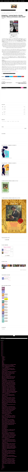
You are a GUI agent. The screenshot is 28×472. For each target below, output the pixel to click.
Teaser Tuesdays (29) (5, 442)
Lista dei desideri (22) (4, 426)
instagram (13, 109)
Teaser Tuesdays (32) (5, 370)
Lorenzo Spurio (10, 73)
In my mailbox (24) (4, 405)
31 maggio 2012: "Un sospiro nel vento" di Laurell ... (8, 444)
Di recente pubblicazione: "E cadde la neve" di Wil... (8, 429)
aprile (3, 464)
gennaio (3, 467)
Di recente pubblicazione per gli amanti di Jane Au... (8, 439)
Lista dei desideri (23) (4, 425)
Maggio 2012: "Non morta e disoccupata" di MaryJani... (9, 402)
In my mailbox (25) (4, 379)
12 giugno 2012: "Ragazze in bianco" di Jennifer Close (9, 392)
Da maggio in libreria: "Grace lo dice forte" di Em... (8, 380)
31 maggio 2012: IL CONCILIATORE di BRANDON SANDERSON (9, 391)
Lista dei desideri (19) (4, 454)
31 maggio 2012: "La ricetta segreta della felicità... (8, 386)
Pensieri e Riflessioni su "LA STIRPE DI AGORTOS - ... (8, 437)
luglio (3, 361)
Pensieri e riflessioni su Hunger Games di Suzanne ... (9, 450)
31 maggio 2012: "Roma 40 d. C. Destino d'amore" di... (9, 388)
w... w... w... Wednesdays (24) (5, 438)
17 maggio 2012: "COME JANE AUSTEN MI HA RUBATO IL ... (9, 447)
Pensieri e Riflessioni (4, 121)
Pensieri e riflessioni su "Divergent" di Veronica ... (8, 459)
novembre (3, 357)
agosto (3, 360)
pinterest (13, 111)
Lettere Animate (7, 73)
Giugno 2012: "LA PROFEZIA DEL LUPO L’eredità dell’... (9, 383)
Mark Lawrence (5, 252)
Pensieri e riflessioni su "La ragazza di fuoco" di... (8, 432)
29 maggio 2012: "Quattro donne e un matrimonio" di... (9, 408)
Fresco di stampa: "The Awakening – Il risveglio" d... (8, 415)
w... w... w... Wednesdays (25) (5, 414)
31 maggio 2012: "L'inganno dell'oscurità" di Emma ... (9, 390)
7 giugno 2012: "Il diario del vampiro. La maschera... (8, 397)
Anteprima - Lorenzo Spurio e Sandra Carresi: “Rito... (8, 416)
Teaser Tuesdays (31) (5, 396)
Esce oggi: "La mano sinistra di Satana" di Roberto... (9, 460)
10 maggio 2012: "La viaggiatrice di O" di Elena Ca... (8, 458)
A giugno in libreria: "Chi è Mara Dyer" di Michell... (8, 461)
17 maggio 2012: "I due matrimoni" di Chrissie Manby (9, 435)
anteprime (4, 73)
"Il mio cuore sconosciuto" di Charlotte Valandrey (8, 409)
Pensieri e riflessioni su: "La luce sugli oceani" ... (8, 381)
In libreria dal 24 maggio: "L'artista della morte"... (8, 385)
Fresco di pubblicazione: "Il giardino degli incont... (8, 455)
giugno (3, 362)
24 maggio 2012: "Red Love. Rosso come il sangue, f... (9, 407)
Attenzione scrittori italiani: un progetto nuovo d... (8, 421)
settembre (3, 359)
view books (9, 280)
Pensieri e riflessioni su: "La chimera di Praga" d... (8, 372)
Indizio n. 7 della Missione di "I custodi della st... (8, 419)
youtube (13, 114)
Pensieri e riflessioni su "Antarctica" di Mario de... (8, 399)
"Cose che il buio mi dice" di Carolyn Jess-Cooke (8, 368)
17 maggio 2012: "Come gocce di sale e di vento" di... (9, 440)
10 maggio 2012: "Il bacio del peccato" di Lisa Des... (8, 448)
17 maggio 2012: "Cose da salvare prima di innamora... (9, 441)
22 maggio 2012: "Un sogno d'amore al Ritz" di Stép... (9, 401)
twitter (13, 113)
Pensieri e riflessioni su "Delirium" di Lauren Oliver (8, 463)
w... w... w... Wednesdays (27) (5, 367)
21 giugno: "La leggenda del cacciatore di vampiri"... (9, 366)
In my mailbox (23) (4, 428)
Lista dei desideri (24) (4, 403)
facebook (13, 108)
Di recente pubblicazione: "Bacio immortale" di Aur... (9, 451)
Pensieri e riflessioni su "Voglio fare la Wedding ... (8, 420)
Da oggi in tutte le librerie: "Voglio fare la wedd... (8, 436)
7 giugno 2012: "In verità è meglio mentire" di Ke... (8, 395)
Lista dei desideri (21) (4, 427)
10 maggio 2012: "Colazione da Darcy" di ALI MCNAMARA (9, 456)
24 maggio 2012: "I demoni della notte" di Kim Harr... (8, 398)
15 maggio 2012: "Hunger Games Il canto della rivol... (9, 453)
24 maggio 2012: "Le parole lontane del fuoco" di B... (8, 404)
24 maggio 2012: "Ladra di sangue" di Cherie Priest (8, 417)
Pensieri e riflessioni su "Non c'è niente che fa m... (8, 422)
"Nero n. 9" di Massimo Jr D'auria (6, 375)
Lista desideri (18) (4, 457)
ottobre (3, 358)
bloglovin (13, 106)
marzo (3, 465)
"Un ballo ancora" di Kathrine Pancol (6, 411)
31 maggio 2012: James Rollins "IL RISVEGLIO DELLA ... (9, 369)
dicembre (3, 356)
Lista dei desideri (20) (4, 431)
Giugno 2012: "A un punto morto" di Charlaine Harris (8, 400)
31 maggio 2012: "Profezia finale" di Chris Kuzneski (8, 382)
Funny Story (4, 249)
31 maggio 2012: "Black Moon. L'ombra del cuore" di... (9, 434)
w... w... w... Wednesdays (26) (5, 393)
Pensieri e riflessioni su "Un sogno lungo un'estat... (8, 406)
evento (10, 121)
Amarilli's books (5, 263)
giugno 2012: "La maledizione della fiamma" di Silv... (8, 376)
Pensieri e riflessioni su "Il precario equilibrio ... (8, 365)
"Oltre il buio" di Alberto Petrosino (6, 374)
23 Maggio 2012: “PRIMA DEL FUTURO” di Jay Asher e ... (9, 443)
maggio (3, 363)
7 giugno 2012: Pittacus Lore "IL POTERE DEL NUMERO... (9, 364)
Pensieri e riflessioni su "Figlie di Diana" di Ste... (8, 424)
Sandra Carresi (14, 73)
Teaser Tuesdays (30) (5, 418)
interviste (16, 121)
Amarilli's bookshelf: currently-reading (7, 247)
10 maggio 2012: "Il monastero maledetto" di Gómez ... (9, 446)
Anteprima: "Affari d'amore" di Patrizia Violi (7, 410)
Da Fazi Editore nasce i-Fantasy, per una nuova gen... (9, 384)
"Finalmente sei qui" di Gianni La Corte (7, 413)
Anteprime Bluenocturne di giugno (6, 412)
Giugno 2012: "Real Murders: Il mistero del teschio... (8, 377)
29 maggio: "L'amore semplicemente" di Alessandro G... (9, 371)
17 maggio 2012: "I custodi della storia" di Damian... (8, 462)
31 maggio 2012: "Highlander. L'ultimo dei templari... (9, 389)
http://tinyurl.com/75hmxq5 (14, 71)
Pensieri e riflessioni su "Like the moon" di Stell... (8, 373)
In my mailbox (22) (4, 449)
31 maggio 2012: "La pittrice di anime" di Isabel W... (8, 387)
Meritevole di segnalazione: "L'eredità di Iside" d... (8, 433)
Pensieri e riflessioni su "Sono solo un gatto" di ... (8, 430)
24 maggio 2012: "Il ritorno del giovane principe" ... (8, 394)
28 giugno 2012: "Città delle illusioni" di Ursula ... (8, 378)
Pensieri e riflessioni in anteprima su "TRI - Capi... (8, 452)
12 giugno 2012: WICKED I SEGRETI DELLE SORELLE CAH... (9, 423)
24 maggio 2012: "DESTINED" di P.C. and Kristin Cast (8, 445)
